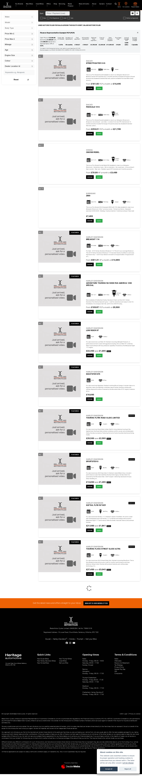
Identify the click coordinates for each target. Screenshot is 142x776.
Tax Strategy (118, 667)
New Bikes (28, 4)
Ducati (48, 641)
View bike (90, 88)
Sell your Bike (91, 641)
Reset (24, 80)
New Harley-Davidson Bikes (46, 662)
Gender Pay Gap (119, 671)
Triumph (80, 641)
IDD (115, 673)
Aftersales (117, 662)
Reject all (128, 769)
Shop (54, 4)
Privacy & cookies (134, 715)
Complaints (118, 675)
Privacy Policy (119, 669)
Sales (116, 660)
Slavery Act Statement (121, 665)
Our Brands (18, 4)
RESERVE (100, 88)
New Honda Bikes (43, 665)
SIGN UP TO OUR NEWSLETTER (96, 605)
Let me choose (128, 763)
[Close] (138, 32)
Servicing (60, 4)
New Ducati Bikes (43, 660)
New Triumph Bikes (65, 660)
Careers (101, 4)
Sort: (42, 13)
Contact (108, 4)
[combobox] (19, 17)
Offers (47, 4)
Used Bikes (39, 4)
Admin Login (123, 715)
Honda (72, 641)
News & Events (83, 4)
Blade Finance (71, 4)
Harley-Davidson (60, 641)
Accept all (108, 769)
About (93, 4)
